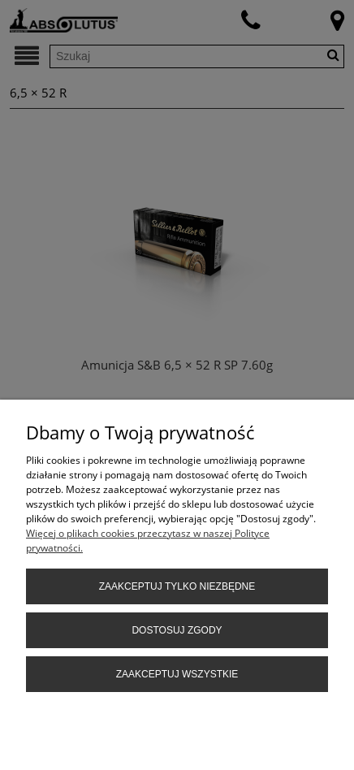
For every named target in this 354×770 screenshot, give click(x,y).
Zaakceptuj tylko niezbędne (177, 586)
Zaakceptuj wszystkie (177, 674)
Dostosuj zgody (177, 630)
